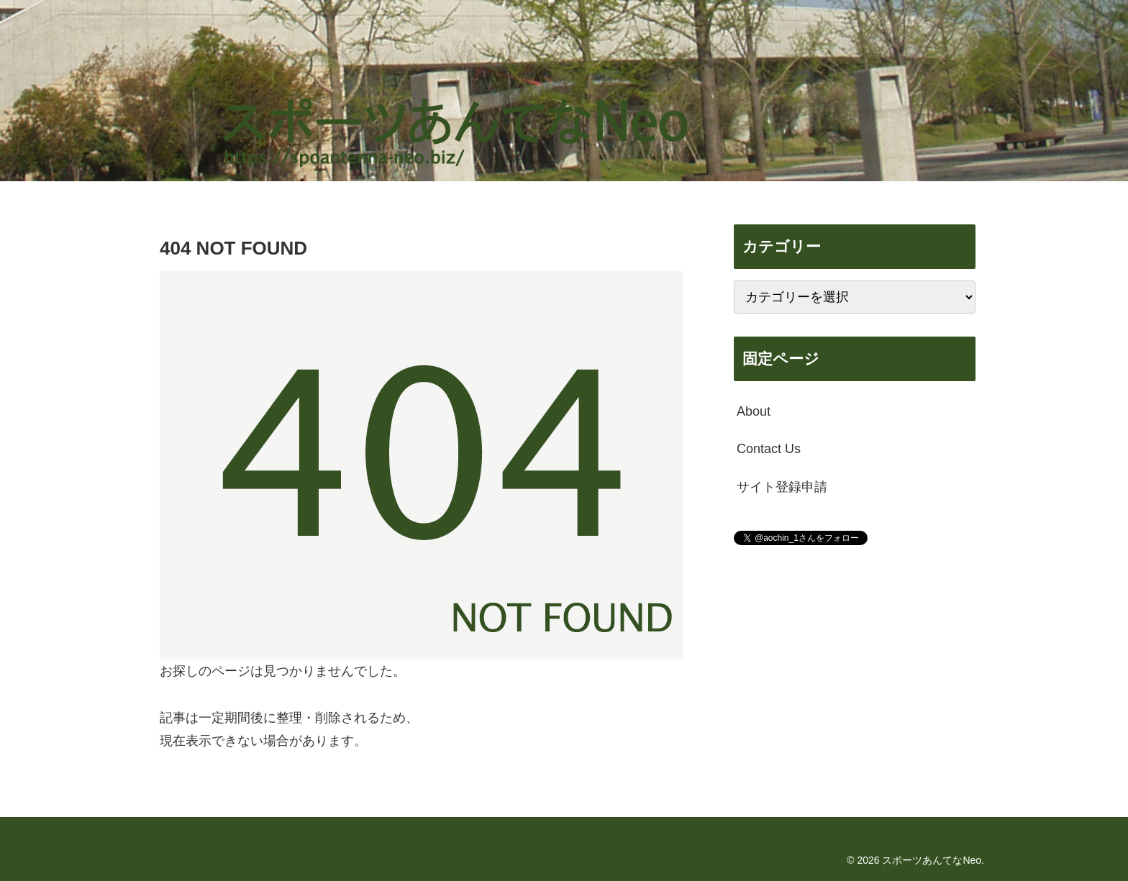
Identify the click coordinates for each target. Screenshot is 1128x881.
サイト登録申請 (782, 487)
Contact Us (769, 449)
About (753, 411)
